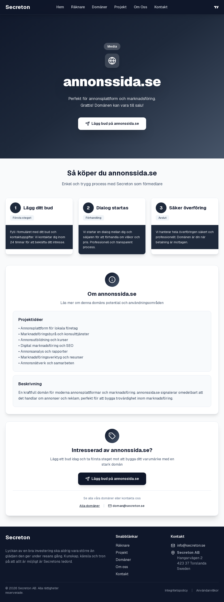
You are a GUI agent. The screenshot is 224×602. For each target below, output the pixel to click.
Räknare (78, 7)
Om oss (122, 567)
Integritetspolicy (176, 590)
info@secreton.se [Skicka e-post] (191, 545)
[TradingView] (216, 7)
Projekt (120, 7)
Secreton (17, 7)
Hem (60, 7)
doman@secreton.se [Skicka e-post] (129, 506)
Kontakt (161, 7)
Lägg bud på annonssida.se (112, 123)
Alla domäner (89, 506)
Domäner (99, 7)
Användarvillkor (207, 590)
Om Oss (140, 7)
